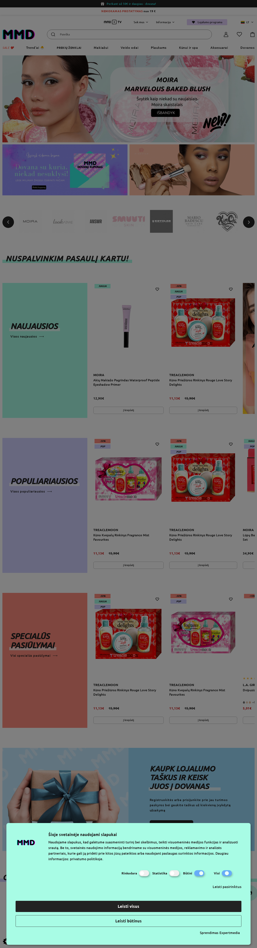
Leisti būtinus (128, 921)
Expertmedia (229, 933)
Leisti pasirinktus (227, 887)
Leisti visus (128, 906)
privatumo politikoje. (86, 859)
